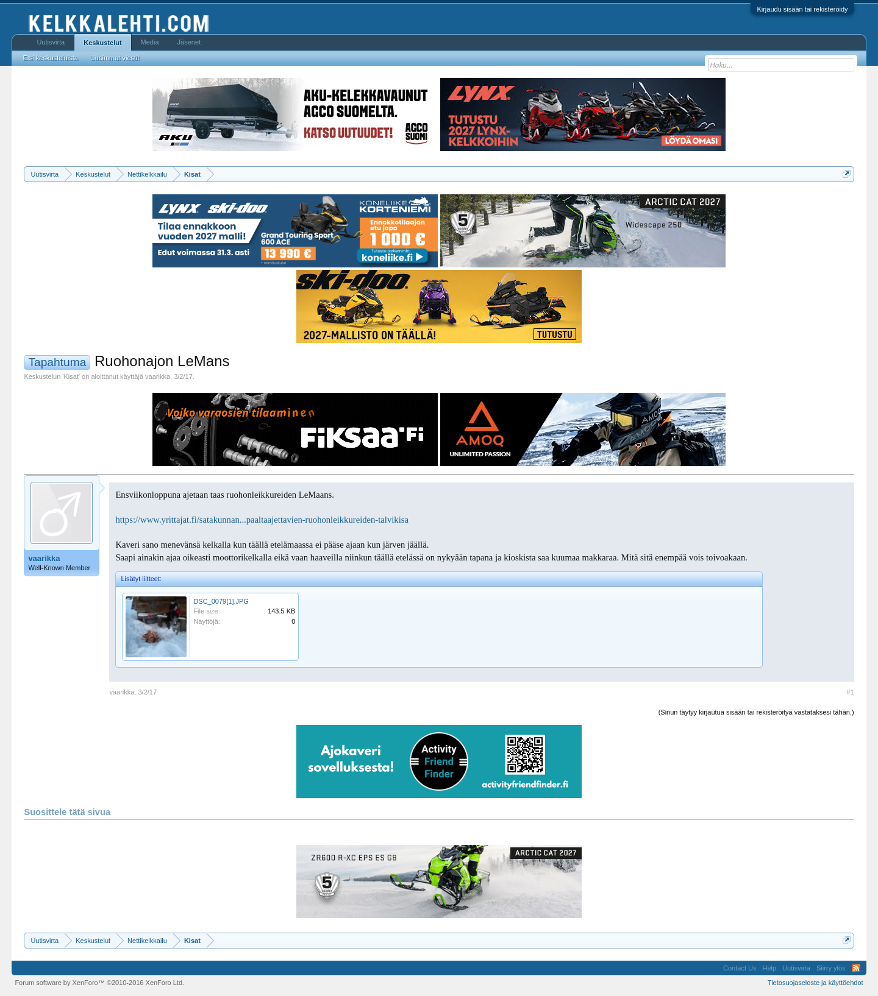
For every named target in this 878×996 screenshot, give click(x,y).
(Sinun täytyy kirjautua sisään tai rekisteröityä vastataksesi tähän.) (756, 712)
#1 (850, 692)
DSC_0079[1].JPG (221, 601)
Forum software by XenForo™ (99, 982)
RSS (856, 968)
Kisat (70, 376)
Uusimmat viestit (115, 58)
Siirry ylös (831, 968)
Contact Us (739, 968)
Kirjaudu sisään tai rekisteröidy (802, 9)
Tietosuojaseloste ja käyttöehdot (815, 982)
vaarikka (157, 376)
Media (150, 42)
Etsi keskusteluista (50, 58)
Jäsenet (189, 42)
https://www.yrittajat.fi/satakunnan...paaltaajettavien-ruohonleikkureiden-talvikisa (262, 519)
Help (769, 968)
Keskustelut (102, 42)
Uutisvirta (51, 42)
